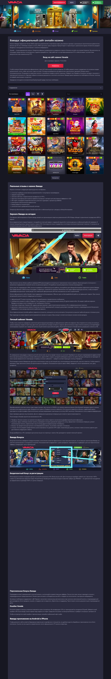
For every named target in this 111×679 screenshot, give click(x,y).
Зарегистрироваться (59, 2)
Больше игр (55, 178)
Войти (71, 2)
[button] (2, 16)
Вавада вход (55, 65)
